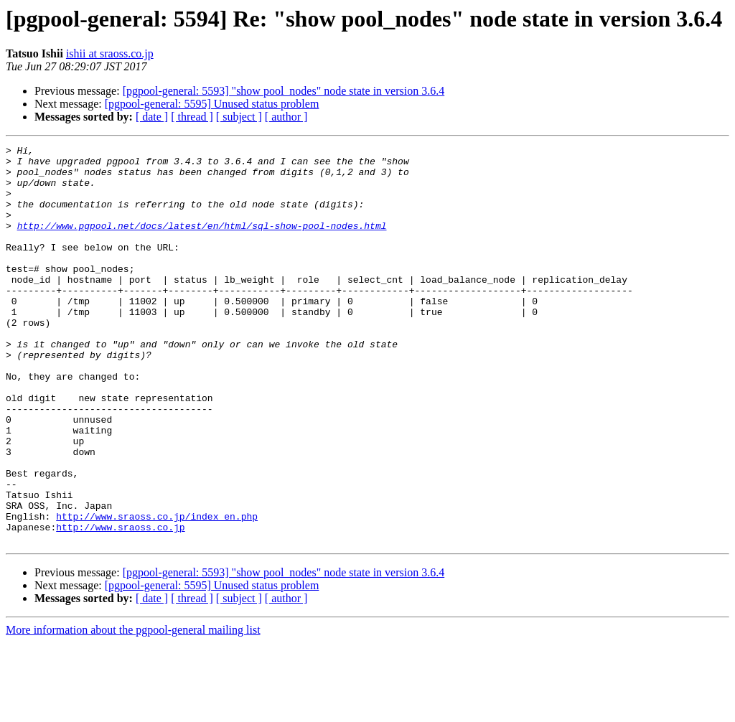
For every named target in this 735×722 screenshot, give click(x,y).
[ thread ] (192, 117)
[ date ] (152, 117)
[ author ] (286, 117)
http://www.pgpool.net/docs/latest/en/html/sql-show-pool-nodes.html (202, 242)
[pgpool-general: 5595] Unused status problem (212, 104)
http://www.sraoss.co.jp (120, 604)
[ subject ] (239, 117)
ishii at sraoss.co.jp (110, 53)
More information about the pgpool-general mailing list (133, 709)
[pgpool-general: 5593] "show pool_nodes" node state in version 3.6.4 (284, 91)
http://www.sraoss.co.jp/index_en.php (157, 591)
